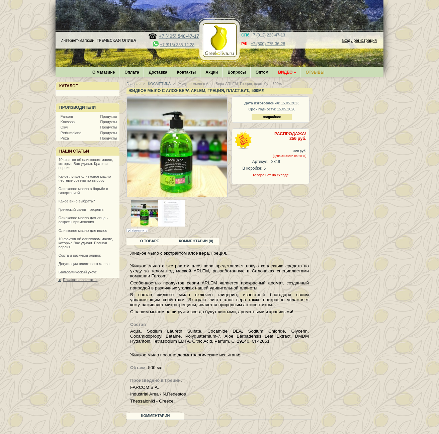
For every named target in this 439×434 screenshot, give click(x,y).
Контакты (186, 72)
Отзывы (314, 72)
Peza (65, 138)
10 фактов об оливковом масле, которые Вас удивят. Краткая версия (86, 164)
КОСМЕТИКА (159, 84)
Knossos (68, 122)
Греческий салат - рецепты (81, 209)
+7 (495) (179, 36)
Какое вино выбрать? (77, 201)
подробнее (272, 117)
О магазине (103, 72)
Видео (287, 72)
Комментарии (155, 416)
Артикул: (260, 161)
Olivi (64, 127)
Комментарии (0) (196, 241)
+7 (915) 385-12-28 (177, 44)
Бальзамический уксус (78, 272)
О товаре (149, 241)
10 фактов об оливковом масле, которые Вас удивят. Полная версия (86, 243)
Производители (77, 107)
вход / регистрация (359, 40)
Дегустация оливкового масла (84, 264)
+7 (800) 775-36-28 (268, 43)
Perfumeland (71, 133)
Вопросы (237, 72)
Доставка (158, 72)
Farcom (67, 116)
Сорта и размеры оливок (80, 255)
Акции (211, 72)
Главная (133, 84)
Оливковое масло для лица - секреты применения (83, 220)
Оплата (131, 72)
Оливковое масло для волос (83, 231)
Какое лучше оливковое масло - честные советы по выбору (86, 178)
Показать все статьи (80, 280)
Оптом (262, 72)
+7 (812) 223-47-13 (268, 35)
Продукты (108, 116)
